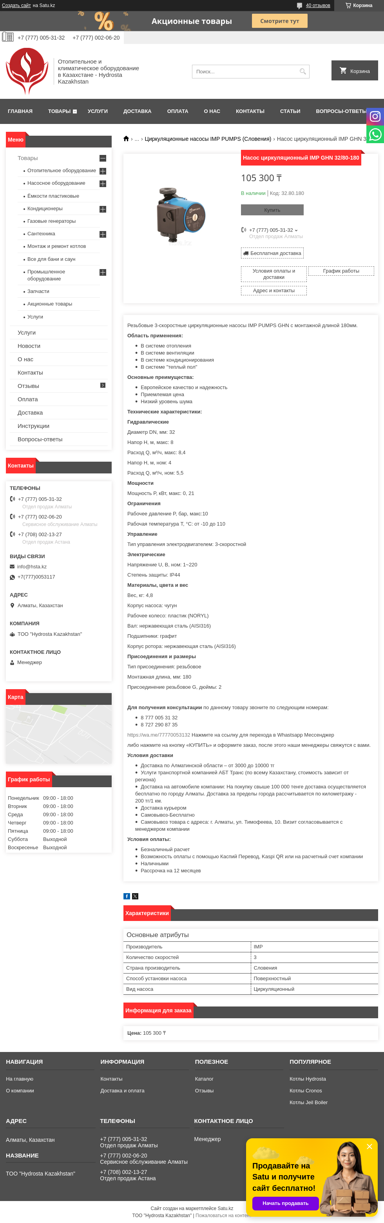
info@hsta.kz (32, 567)
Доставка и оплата (122, 1091)
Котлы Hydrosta (308, 1079)
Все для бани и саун (51, 259)
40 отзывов (318, 5)
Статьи (290, 111)
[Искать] (303, 71)
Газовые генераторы (51, 221)
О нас (212, 111)
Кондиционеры (45, 208)
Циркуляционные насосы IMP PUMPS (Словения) (208, 139)
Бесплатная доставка (275, 253)
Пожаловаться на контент (224, 1215)
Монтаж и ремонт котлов (56, 246)
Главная (20, 111)
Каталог (204, 1079)
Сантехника (41, 234)
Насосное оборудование (56, 183)
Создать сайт (16, 5)
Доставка (137, 111)
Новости (29, 345)
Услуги (98, 111)
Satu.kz (225, 1208)
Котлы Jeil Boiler (309, 1102)
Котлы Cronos (306, 1091)
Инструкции (33, 425)
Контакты (250, 111)
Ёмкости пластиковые (53, 196)
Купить (272, 210)
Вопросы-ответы (341, 111)
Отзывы (28, 385)
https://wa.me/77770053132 (158, 735)
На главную (19, 1079)
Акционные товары (49, 304)
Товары (59, 111)
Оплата (177, 111)
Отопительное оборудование (61, 170)
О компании (20, 1091)
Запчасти (38, 291)
